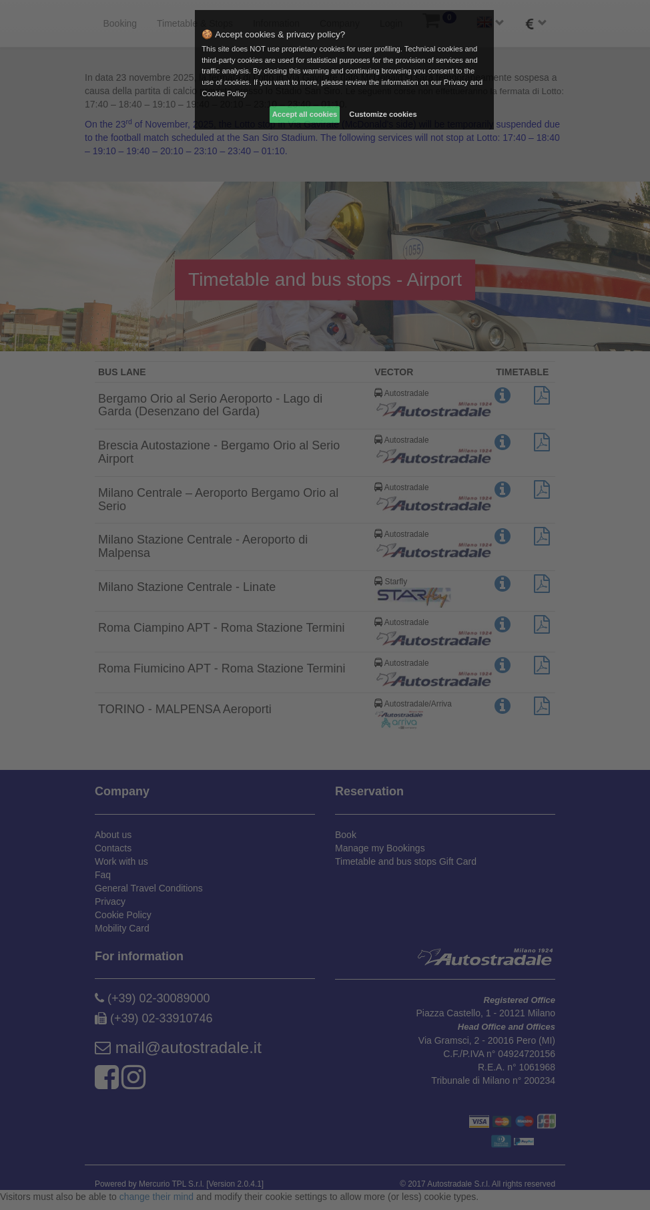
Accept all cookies (305, 114)
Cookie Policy (224, 93)
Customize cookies (382, 114)
